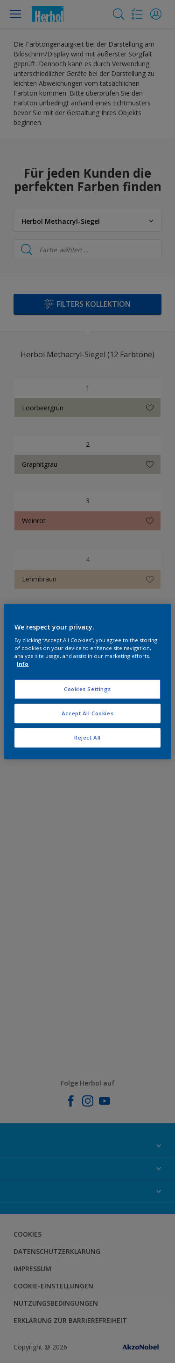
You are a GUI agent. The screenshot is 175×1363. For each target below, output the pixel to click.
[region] (87, 682)
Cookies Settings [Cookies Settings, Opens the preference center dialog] (87, 689)
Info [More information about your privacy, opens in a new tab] (22, 663)
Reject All (87, 737)
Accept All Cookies (87, 713)
